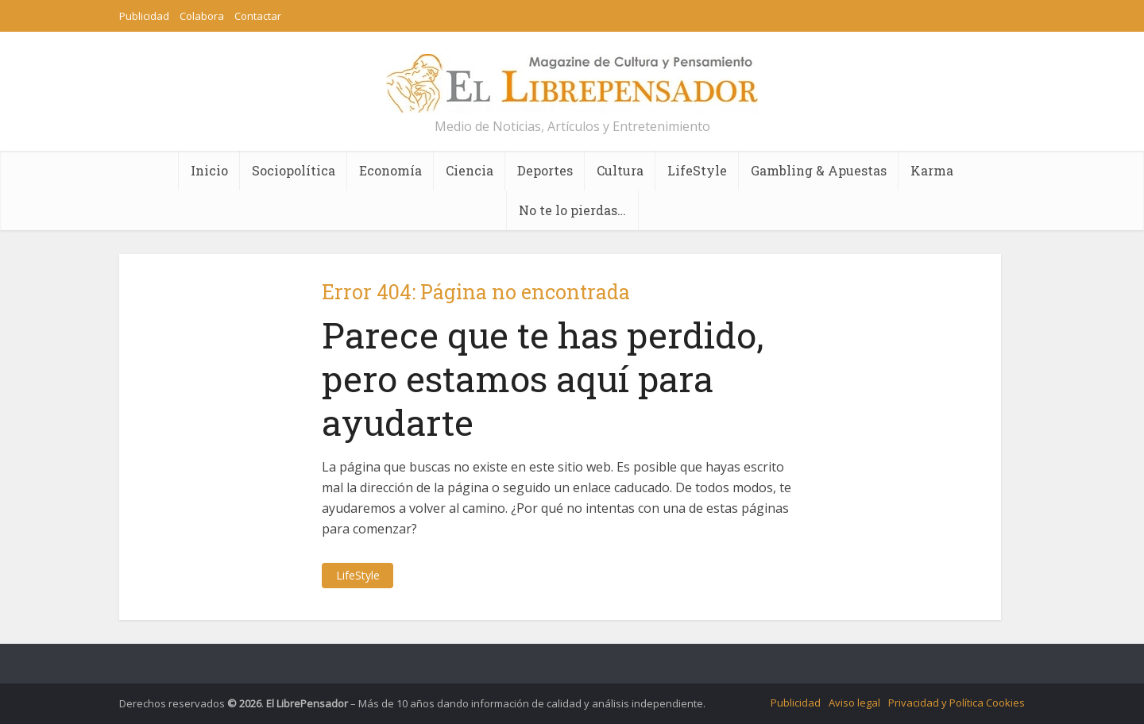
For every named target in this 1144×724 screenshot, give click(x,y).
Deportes (545, 170)
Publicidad (144, 16)
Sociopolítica (293, 170)
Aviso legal (854, 702)
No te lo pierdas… (572, 210)
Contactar (257, 16)
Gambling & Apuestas (819, 170)
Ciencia (469, 170)
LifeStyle (697, 170)
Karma (931, 170)
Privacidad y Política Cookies (956, 702)
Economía (390, 170)
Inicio (209, 170)
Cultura (620, 170)
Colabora (202, 16)
